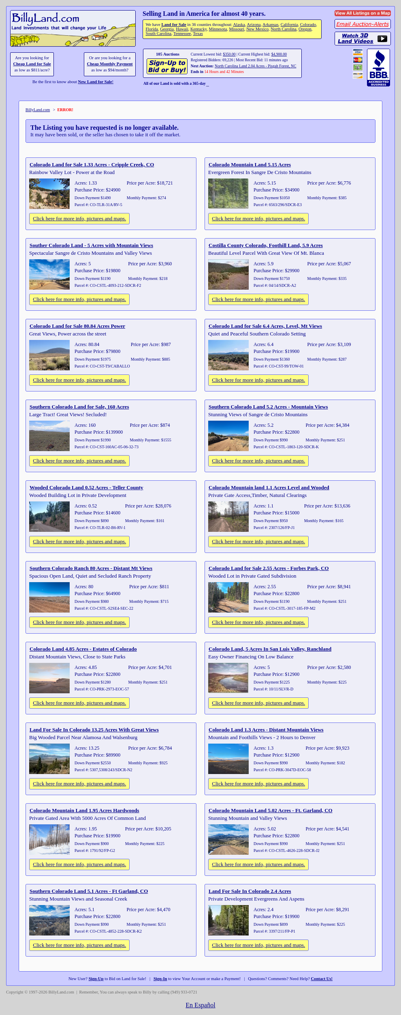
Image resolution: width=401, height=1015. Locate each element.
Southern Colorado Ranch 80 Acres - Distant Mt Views (91, 568)
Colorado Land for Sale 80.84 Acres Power (77, 326)
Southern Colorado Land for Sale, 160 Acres (79, 407)
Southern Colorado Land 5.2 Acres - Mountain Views (268, 407)
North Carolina (283, 29)
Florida (151, 29)
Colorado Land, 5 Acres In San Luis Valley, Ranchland (270, 649)
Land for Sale (173, 24)
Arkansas (270, 24)
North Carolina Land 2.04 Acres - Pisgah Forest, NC (255, 66)
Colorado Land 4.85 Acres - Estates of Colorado (83, 649)
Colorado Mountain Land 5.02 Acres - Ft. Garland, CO (271, 810)
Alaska (239, 24)
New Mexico (257, 29)
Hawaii (182, 29)
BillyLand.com (38, 110)
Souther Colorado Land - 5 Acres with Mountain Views (91, 245)
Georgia (167, 29)
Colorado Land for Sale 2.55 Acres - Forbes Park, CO (269, 568)
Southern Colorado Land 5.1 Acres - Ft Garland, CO (89, 891)
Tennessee (182, 33)
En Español (200, 1005)
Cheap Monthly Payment (110, 64)
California (289, 24)
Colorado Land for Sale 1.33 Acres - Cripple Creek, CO (92, 164)
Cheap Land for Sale (32, 64)
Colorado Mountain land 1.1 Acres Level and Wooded (269, 487)
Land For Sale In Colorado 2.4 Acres (250, 891)
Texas (198, 33)
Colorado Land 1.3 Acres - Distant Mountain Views (266, 730)
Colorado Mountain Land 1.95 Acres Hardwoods (84, 810)
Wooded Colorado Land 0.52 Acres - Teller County (86, 487)
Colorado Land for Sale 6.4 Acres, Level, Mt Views (265, 326)
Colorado (308, 24)
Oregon (305, 29)
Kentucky (198, 29)
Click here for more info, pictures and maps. (79, 218)
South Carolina (158, 33)
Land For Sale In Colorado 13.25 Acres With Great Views (94, 730)
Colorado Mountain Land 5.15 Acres (250, 164)
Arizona (253, 24)
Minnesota (218, 29)
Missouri (236, 29)
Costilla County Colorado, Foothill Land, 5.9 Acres (266, 245)
